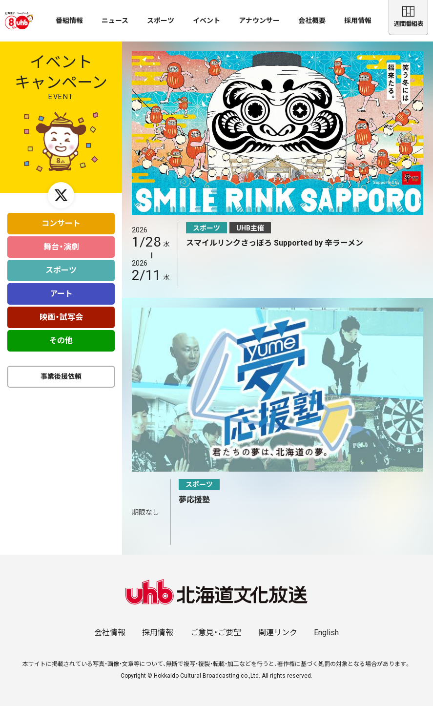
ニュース (115, 20)
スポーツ (160, 20)
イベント (206, 20)
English (326, 632)
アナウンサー (259, 20)
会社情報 (109, 632)
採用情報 (357, 20)
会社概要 (312, 20)
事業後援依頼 (61, 372)
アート (61, 289)
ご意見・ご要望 (215, 632)
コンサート (61, 219)
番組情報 (69, 20)
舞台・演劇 (61, 242)
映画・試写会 (61, 312)
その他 (61, 336)
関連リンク (277, 632)
